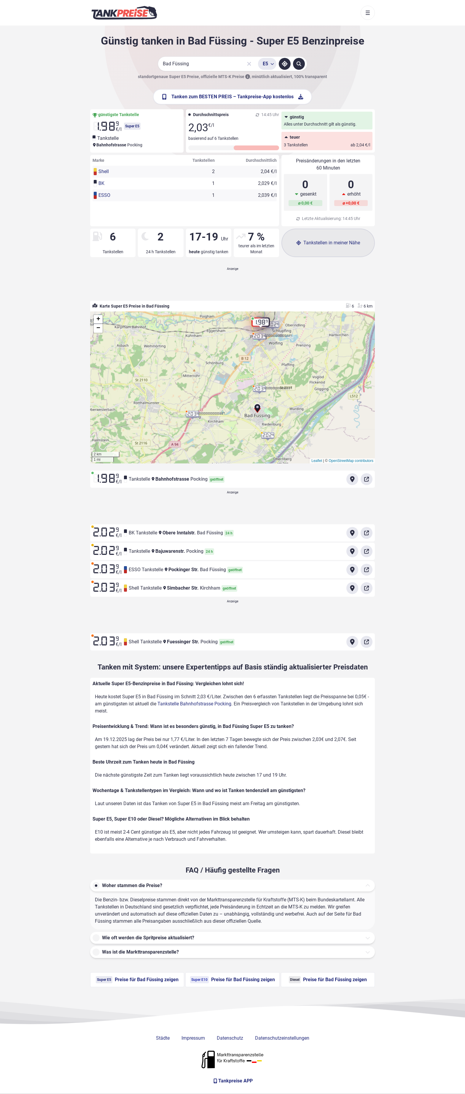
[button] (257, 410)
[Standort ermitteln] (285, 64)
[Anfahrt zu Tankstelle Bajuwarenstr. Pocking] (352, 551)
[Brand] (124, 13)
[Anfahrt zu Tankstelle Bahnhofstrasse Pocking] (352, 479)
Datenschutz (230, 1038)
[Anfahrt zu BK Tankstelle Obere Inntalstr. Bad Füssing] (352, 533)
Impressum (193, 1038)
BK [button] (101, 183)
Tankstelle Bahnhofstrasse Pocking (194, 704)
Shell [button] (103, 171)
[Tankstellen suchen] (299, 64)
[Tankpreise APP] (232, 1081)
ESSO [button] (104, 195)
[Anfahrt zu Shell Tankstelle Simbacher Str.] (352, 588)
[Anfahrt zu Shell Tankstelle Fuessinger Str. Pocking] (352, 642)
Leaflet (316, 461)
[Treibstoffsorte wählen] (267, 64)
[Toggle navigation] (368, 13)
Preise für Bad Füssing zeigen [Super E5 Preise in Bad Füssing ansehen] (137, 979)
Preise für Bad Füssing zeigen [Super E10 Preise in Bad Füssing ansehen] (232, 979)
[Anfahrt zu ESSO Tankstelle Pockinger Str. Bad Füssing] (352, 570)
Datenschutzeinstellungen (282, 1038)
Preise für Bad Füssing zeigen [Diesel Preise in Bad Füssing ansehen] (328, 979)
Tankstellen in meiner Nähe (328, 243)
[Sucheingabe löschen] (249, 63)
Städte (163, 1038)
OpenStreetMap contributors (351, 461)
